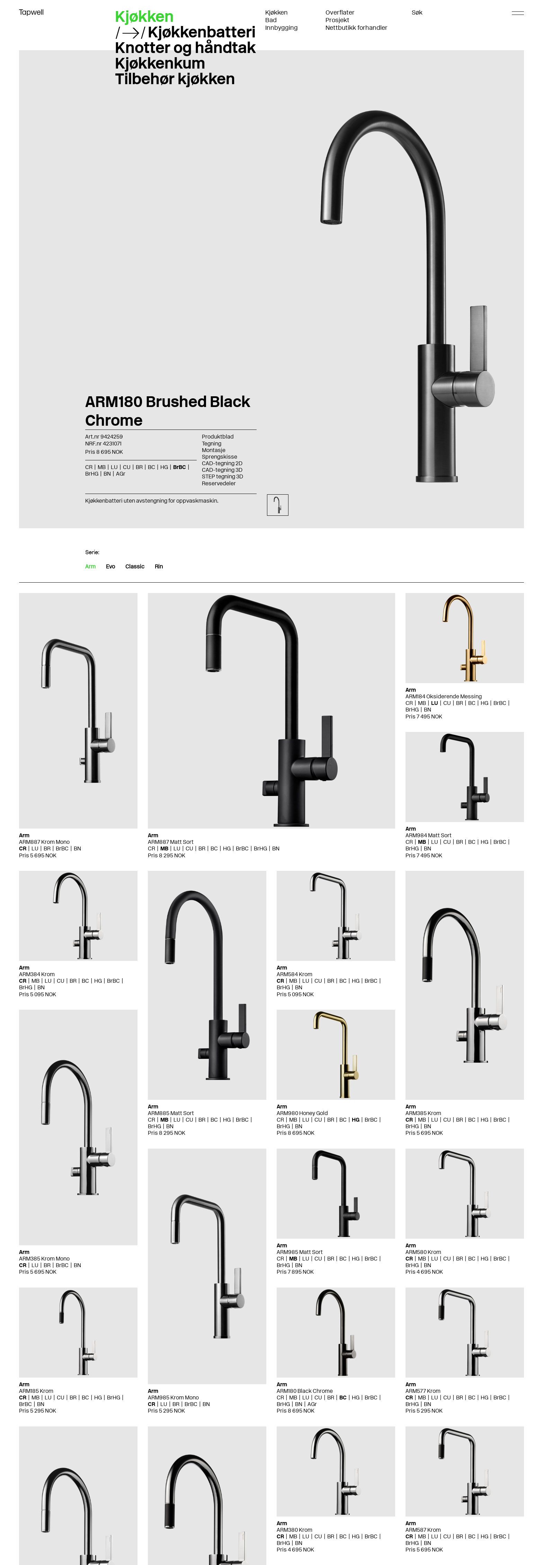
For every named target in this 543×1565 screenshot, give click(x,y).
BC (151, 467)
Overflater (340, 12)
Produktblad (218, 436)
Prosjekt (337, 20)
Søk (417, 12)
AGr (120, 473)
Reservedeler (219, 483)
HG (164, 467)
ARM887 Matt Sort (171, 842)
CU (127, 467)
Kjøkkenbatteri (202, 32)
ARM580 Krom (423, 1252)
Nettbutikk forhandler (357, 28)
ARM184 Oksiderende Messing (444, 696)
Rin (159, 566)
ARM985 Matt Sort (300, 1252)
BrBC (179, 467)
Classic (134, 566)
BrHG (91, 473)
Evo (110, 566)
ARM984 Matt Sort (429, 835)
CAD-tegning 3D (222, 470)
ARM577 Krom (423, 1391)
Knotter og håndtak (185, 47)
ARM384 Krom (37, 974)
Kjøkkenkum (160, 63)
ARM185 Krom (36, 1391)
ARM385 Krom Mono (44, 1258)
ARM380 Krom (294, 1530)
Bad (271, 20)
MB (102, 467)
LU (114, 467)
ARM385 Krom (423, 1113)
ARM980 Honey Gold (302, 1113)
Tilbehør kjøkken (175, 78)
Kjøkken (276, 12)
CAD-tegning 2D (222, 463)
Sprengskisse (219, 456)
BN (107, 473)
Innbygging (281, 28)
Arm (90, 566)
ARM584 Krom (294, 974)
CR (88, 467)
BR (139, 467)
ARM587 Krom (423, 1530)
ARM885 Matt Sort (171, 1113)
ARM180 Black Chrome (305, 1391)
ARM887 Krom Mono (44, 842)
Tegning (211, 443)
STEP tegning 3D (222, 476)
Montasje (213, 450)
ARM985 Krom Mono (173, 1397)
